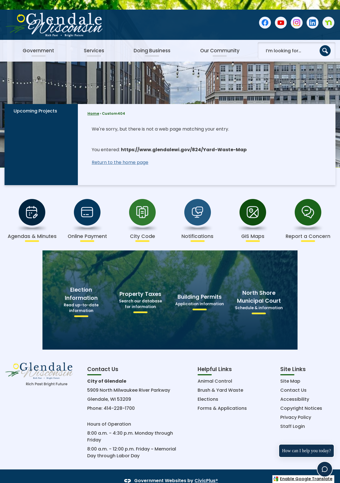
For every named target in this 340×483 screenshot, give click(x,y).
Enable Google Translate (302, 479)
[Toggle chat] (324, 469)
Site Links (293, 359)
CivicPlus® (206, 471)
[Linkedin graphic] (312, 13)
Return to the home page (120, 153)
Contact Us (293, 380)
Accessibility (294, 389)
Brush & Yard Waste (220, 380)
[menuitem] (38, 41)
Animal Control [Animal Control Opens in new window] (215, 371)
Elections (208, 389)
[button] (325, 41)
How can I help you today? (306, 450)
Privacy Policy (295, 407)
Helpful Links (215, 359)
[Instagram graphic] (296, 13)
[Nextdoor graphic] (328, 13)
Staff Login (292, 416)
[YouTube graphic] (280, 13)
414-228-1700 (119, 398)
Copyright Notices (301, 398)
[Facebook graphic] (265, 13)
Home (93, 103)
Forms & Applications (222, 398)
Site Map (290, 371)
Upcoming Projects (35, 101)
